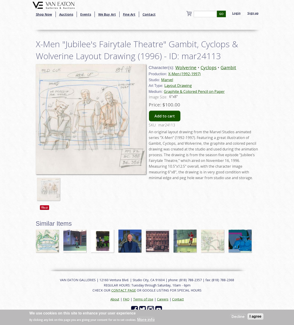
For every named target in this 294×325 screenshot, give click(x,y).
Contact (149, 14)
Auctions (66, 14)
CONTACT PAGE (123, 290)
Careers (162, 299)
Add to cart (164, 116)
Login (236, 13)
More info (146, 319)
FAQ (126, 299)
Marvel (167, 79)
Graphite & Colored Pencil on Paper (194, 91)
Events (85, 14)
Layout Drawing (178, 85)
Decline (238, 316)
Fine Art (129, 14)
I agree (255, 316)
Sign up (252, 13)
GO (221, 14)
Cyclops (208, 67)
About (114, 299)
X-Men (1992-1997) (184, 73)
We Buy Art (107, 14)
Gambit (228, 67)
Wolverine (185, 67)
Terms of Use (143, 299)
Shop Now (44, 14)
